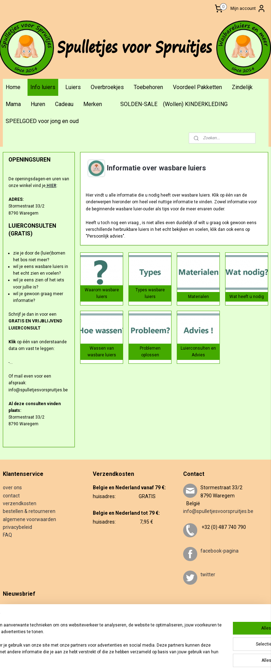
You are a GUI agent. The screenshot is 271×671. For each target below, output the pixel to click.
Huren (38, 104)
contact (11, 495)
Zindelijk (242, 87)
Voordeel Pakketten (197, 87)
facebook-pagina (219, 551)
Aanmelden (19, 630)
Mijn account (248, 8)
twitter (207, 574)
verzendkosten (19, 503)
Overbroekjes (107, 87)
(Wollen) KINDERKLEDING (195, 104)
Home (13, 87)
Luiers (73, 87)
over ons (12, 487)
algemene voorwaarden (29, 519)
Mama (13, 104)
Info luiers (42, 87)
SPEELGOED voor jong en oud (42, 121)
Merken (92, 104)
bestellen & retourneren (29, 511)
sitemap (136, 658)
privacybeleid (17, 527)
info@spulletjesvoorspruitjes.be (218, 511)
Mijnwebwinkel (235, 658)
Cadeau (64, 104)
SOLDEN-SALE (138, 104)
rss (150, 658)
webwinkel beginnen (175, 658)
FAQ (7, 535)
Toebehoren (148, 87)
